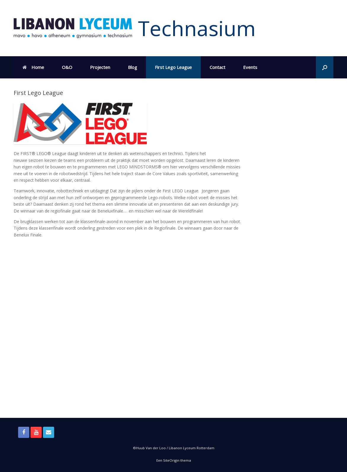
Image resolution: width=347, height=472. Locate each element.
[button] (324, 67)
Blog (132, 67)
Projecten (100, 67)
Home (33, 67)
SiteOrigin (171, 460)
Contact (217, 67)
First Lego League (173, 67)
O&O (67, 67)
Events (250, 67)
